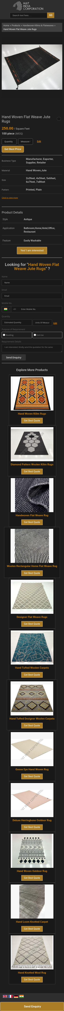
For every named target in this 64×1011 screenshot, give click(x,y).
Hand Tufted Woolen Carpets (32, 667)
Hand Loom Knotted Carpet (32, 921)
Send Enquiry (32, 1006)
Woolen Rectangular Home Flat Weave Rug (32, 566)
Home (6, 25)
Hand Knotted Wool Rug (32, 972)
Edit (39, 141)
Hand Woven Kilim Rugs (32, 413)
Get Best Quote (32, 420)
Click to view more (10, 197)
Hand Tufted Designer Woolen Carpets (32, 718)
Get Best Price (12, 149)
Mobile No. (7, 303)
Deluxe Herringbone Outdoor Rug (31, 820)
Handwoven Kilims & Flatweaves (38, 25)
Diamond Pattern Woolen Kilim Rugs (32, 464)
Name (5, 276)
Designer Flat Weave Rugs (32, 617)
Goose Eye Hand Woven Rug (32, 769)
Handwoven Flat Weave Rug (32, 515)
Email (4, 289)
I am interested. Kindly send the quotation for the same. (32, 348)
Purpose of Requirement (13, 329)
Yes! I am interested (32, 250)
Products (16, 25)
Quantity (6, 316)
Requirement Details (11, 342)
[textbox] (25, 141)
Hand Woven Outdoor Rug (32, 871)
